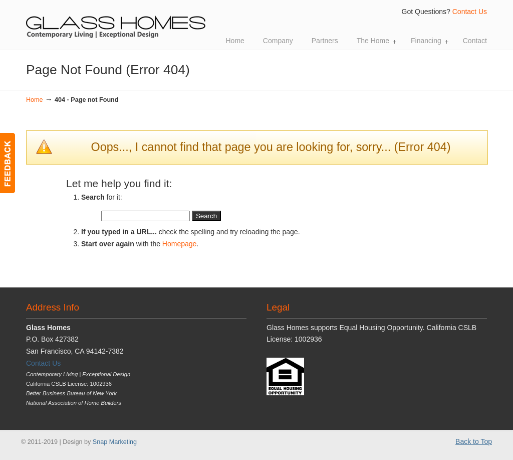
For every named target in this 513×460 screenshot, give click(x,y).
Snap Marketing (115, 441)
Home (34, 99)
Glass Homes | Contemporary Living (116, 20)
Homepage (179, 244)
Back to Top (473, 441)
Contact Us (469, 12)
